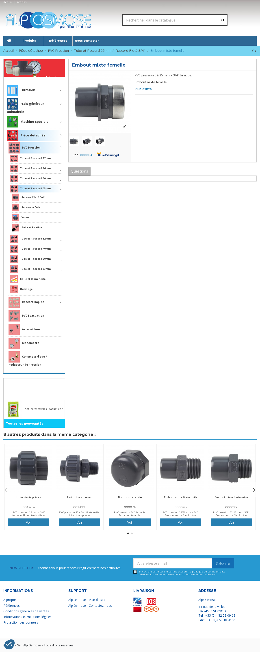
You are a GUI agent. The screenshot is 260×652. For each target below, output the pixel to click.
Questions (79, 171)
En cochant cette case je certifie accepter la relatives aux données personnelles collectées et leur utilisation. (182, 573)
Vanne (20, 217)
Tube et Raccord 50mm (30, 259)
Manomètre (24, 343)
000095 (181, 507)
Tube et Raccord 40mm (30, 249)
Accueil (8, 2)
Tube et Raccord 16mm (30, 168)
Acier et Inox (24, 329)
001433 (79, 507)
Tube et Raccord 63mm (30, 269)
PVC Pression (25, 147)
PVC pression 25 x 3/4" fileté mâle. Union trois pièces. (79, 514)
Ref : (75, 155)
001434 (29, 507)
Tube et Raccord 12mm (30, 158)
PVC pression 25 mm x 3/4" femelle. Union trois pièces (28, 514)
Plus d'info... (144, 89)
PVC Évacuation (26, 316)
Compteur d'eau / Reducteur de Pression (28, 359)
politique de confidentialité (208, 571)
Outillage (21, 289)
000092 (231, 507)
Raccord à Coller (27, 207)
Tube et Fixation (27, 227)
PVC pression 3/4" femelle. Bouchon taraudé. (130, 514)
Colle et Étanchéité (28, 279)
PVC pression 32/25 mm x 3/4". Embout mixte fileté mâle (231, 514)
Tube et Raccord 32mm (30, 239)
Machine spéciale (27, 121)
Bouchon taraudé (130, 497)
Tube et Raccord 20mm (30, 178)
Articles (21, 2)
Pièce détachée (47, 77)
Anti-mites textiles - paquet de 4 (44, 408)
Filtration (21, 90)
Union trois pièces (29, 497)
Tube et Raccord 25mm (30, 188)
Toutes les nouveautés (24, 423)
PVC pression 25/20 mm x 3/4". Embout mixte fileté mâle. (180, 514)
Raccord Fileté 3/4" (28, 197)
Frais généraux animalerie (25, 106)
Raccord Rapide (26, 302)
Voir (29, 522)
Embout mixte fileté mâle (180, 497)
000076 (130, 507)
